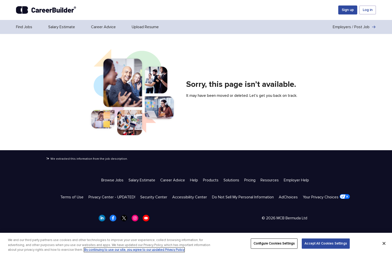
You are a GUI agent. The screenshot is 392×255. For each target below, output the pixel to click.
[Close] (384, 243)
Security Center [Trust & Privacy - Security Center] (153, 197)
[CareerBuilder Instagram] (136, 219)
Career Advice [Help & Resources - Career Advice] (172, 180)
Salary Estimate (61, 26)
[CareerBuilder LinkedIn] (103, 219)
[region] (196, 244)
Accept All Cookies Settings (325, 243)
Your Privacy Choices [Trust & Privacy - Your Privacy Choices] (326, 197)
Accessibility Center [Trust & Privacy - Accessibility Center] (189, 197)
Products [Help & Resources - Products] (210, 180)
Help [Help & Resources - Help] (194, 180)
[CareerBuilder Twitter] (125, 219)
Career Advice (103, 26)
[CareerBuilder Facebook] (114, 219)
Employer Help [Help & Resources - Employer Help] (296, 180)
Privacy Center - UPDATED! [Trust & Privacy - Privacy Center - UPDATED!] (111, 197)
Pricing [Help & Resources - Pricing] (250, 180)
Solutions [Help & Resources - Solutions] (231, 180)
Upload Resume (145, 26)
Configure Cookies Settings (274, 243)
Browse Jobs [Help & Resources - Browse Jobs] (112, 180)
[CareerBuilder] (46, 10)
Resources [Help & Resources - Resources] (269, 180)
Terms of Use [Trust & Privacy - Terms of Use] (72, 197)
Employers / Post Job (354, 26)
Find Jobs (24, 26)
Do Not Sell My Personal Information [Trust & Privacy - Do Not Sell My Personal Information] (243, 197)
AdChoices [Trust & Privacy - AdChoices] (288, 197)
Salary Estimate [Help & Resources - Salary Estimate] (141, 180)
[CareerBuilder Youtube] (147, 219)
